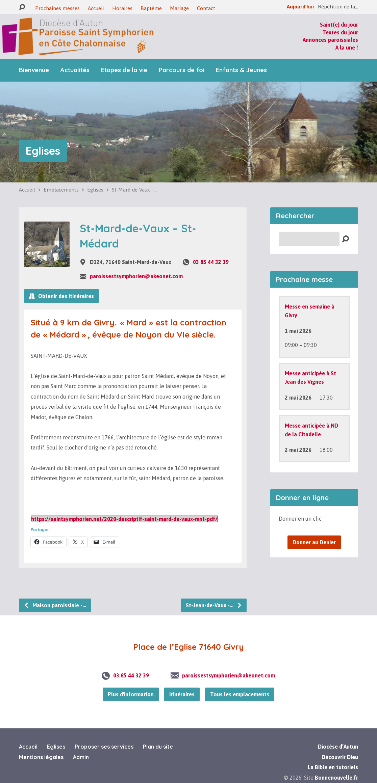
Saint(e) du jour (339, 25)
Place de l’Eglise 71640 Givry (188, 647)
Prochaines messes (57, 8)
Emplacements (61, 190)
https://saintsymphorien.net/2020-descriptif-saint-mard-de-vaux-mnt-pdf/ (124, 519)
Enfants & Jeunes (241, 70)
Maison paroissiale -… (55, 605)
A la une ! (346, 48)
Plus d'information (131, 694)
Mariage (179, 8)
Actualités (75, 70)
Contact (206, 8)
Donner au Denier (314, 542)
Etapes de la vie (124, 70)
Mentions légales (41, 757)
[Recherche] (309, 239)
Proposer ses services (104, 746)
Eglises (43, 150)
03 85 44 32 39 (211, 262)
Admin (81, 757)
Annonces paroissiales (330, 40)
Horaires (122, 8)
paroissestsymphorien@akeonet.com (136, 276)
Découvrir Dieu (340, 757)
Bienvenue (34, 70)
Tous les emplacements (239, 694)
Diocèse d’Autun (338, 747)
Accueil (96, 8)
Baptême (151, 8)
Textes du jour (340, 32)
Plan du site (158, 746)
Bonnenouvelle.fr (336, 778)
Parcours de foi (181, 70)
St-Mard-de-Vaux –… (134, 190)
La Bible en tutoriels (333, 767)
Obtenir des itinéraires (61, 296)
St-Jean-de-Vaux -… (214, 605)
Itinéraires (182, 694)
